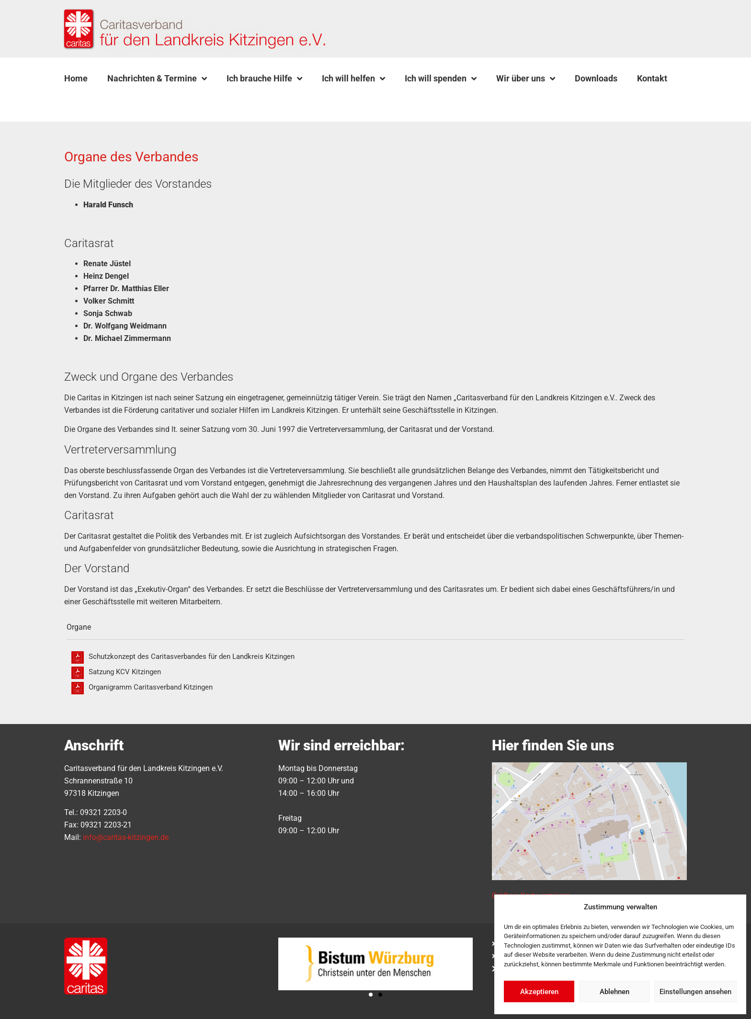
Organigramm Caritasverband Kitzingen (151, 687)
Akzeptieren (539, 991)
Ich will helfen (353, 78)
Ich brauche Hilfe (264, 78)
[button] (88, 101)
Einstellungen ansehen (695, 991)
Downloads (596, 78)
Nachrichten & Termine (157, 78)
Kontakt (652, 78)
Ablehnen (614, 991)
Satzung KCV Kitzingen (125, 672)
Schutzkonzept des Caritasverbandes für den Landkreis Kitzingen (192, 656)
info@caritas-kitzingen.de (126, 837)
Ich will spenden (441, 78)
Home (76, 78)
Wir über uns (525, 78)
